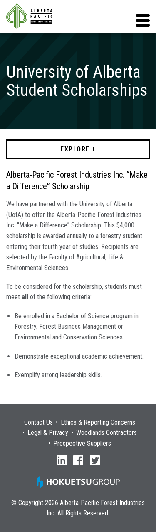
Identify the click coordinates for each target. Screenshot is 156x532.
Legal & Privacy (47, 433)
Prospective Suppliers (82, 443)
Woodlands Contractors (106, 433)
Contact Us (38, 422)
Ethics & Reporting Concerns (98, 422)
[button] (143, 20)
